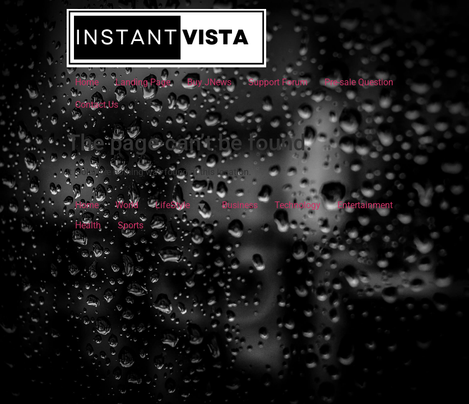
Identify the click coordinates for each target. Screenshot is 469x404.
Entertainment (365, 205)
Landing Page (142, 82)
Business (240, 205)
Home (87, 82)
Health (88, 225)
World (126, 205)
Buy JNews (209, 82)
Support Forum (278, 82)
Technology (298, 205)
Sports (130, 225)
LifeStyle (172, 205)
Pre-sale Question (358, 82)
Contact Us (96, 104)
